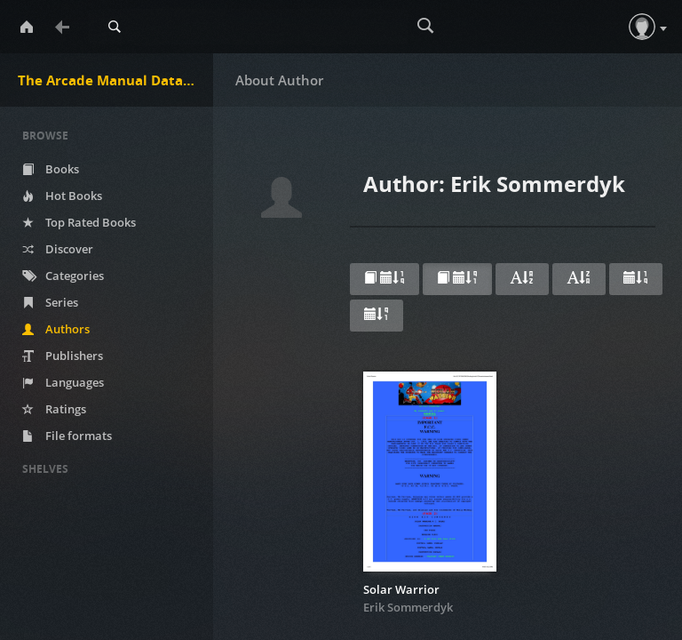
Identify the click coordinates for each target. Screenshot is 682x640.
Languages (63, 382)
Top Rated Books (79, 222)
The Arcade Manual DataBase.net (115, 80)
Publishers (62, 356)
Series (50, 302)
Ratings (54, 409)
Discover (57, 249)
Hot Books (62, 196)
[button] (642, 26)
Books (50, 169)
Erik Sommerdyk (408, 607)
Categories (63, 276)
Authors (56, 329)
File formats (67, 436)
